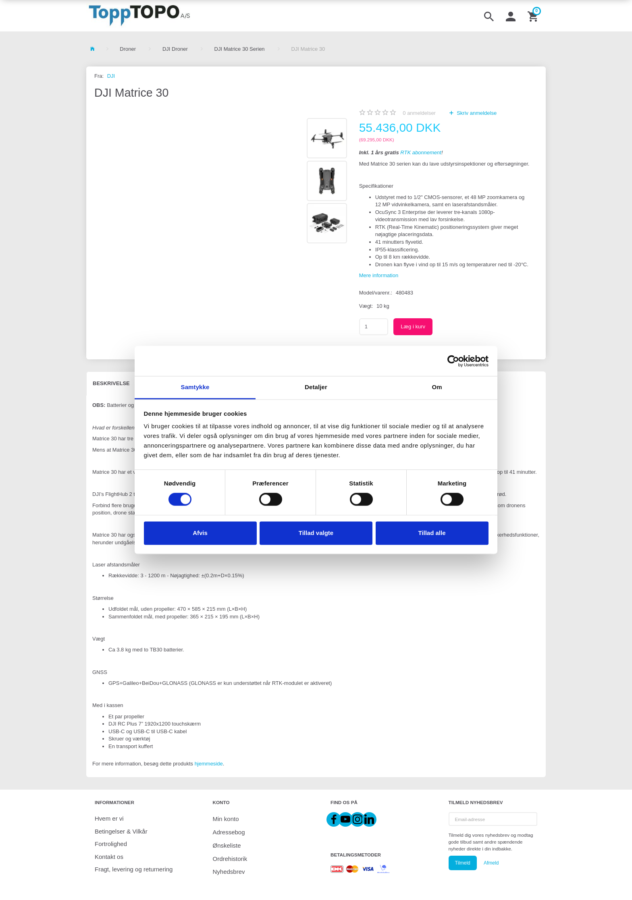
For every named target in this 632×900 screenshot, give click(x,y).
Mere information (379, 275)
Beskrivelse (111, 383)
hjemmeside (209, 764)
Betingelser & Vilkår (121, 831)
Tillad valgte (316, 532)
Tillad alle (431, 532)
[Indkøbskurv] (534, 15)
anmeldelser (419, 113)
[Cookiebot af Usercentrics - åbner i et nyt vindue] (453, 361)
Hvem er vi (109, 818)
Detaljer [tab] (316, 387)
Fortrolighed (111, 843)
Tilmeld (462, 863)
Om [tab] (437, 387)
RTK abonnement (420, 152)
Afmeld (491, 863)
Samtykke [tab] (195, 387)
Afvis (200, 532)
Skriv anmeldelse (476, 113)
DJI (111, 76)
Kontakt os (109, 856)
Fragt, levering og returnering (134, 869)
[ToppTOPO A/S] (139, 15)
